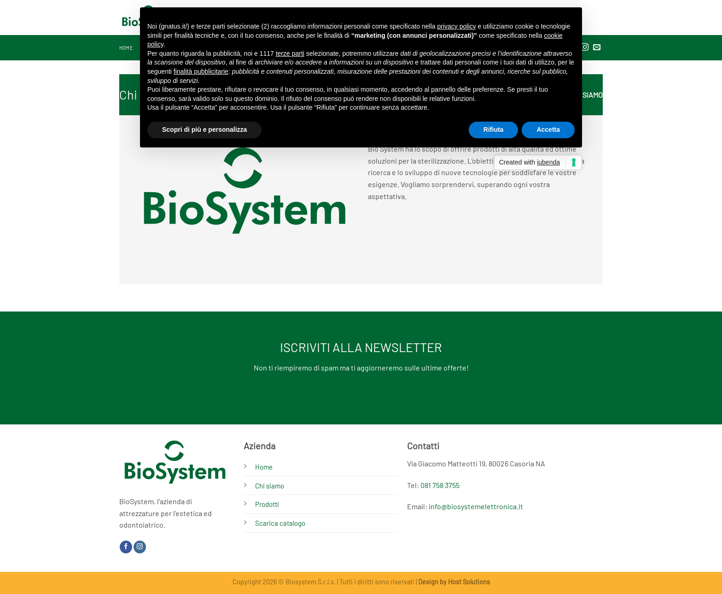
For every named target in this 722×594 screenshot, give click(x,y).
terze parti (290, 53)
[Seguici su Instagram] (140, 547)
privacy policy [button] (456, 26)
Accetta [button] (548, 129)
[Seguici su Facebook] (126, 547)
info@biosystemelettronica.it (476, 506)
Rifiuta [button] (493, 129)
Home (126, 48)
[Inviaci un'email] (596, 47)
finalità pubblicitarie (201, 71)
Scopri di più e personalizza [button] (204, 129)
